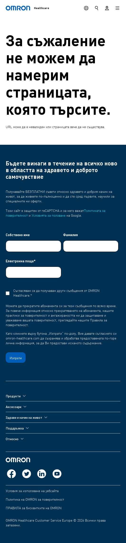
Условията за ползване (48, 215)
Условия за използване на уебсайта (32, 491)
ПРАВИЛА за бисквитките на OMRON (33, 508)
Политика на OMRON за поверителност (35, 499)
